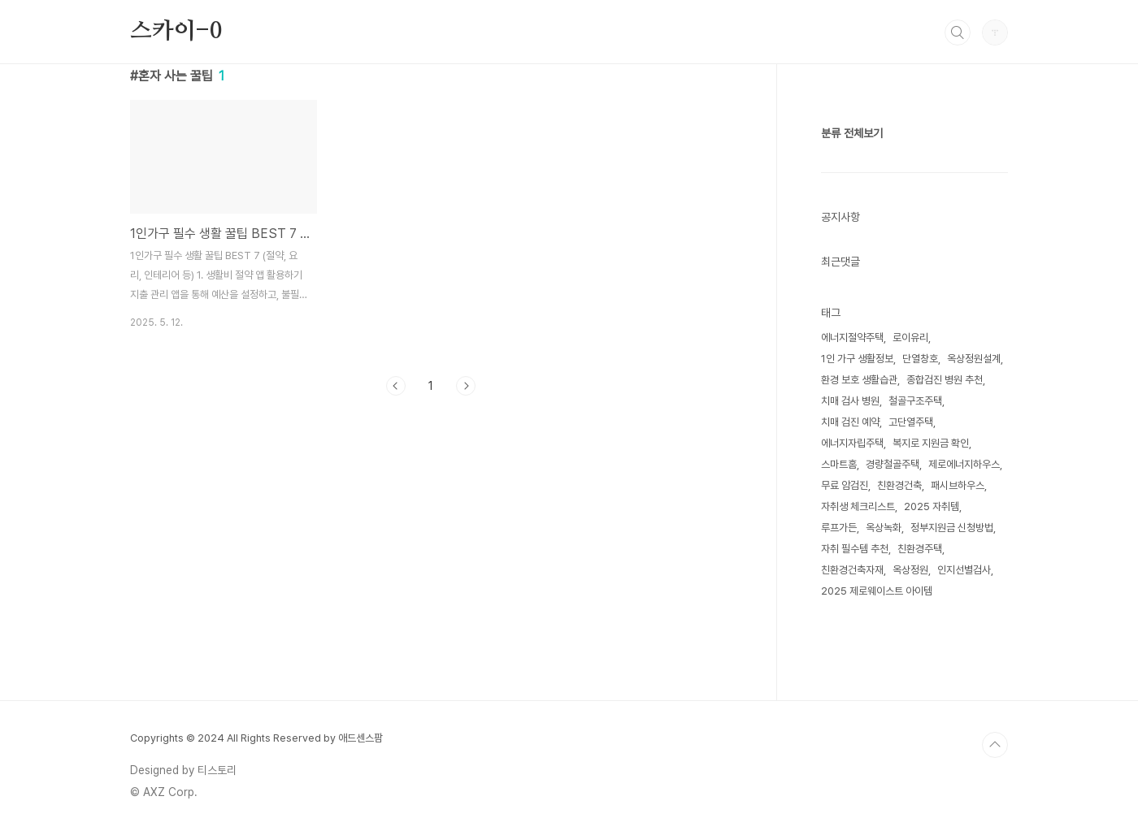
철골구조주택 (915, 401)
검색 (957, 32)
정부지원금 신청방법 (951, 528)
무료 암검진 (844, 485)
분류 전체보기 (852, 133)
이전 (396, 386)
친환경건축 (899, 485)
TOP (995, 745)
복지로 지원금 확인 (931, 443)
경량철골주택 (892, 464)
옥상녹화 (883, 528)
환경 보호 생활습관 (859, 380)
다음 (466, 386)
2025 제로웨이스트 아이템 (876, 591)
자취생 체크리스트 (858, 506)
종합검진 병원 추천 (944, 380)
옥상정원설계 (974, 359)
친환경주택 (919, 549)
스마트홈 (839, 464)
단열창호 (920, 359)
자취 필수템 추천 (854, 549)
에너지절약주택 (852, 337)
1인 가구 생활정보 (857, 359)
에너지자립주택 (852, 443)
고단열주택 (910, 422)
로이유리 (910, 337)
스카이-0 (176, 31)
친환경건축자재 (852, 570)
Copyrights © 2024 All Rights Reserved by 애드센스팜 (256, 738)
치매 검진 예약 (850, 422)
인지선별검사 (964, 570)
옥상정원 (910, 570)
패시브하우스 (957, 485)
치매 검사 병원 (850, 401)
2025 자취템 (931, 506)
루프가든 (839, 528)
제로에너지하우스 (964, 464)
